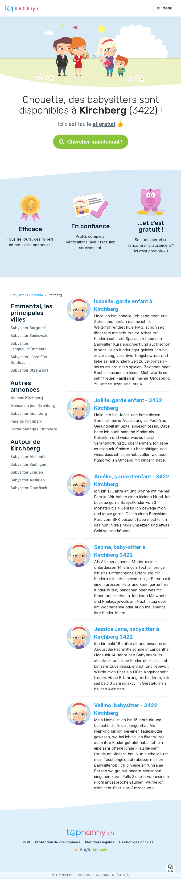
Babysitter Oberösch (28, 487)
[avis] (90, 850)
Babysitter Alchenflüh (29, 456)
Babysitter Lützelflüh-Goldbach (29, 359)
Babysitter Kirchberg (28, 413)
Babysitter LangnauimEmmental (28, 346)
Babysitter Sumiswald (29, 335)
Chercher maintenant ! (91, 142)
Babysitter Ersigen (26, 472)
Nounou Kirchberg (26, 397)
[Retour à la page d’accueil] (23, 8)
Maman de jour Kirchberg (32, 405)
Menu (164, 8)
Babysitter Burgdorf (27, 327)
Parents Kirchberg (26, 421)
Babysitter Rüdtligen (28, 464)
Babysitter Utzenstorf (29, 370)
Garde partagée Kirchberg (33, 429)
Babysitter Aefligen (27, 480)
